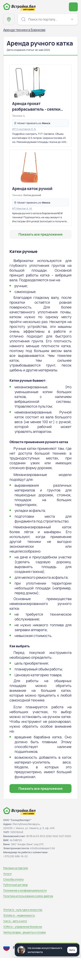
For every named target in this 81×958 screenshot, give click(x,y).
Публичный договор (15, 884)
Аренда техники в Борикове (24, 30)
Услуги (7, 873)
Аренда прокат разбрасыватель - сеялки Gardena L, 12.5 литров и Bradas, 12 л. (36, 106)
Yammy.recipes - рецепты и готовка (24, 932)
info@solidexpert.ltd (42, 848)
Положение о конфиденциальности (25, 890)
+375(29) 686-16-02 (15, 856)
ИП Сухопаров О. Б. (24, 129)
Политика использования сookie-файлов (28, 896)
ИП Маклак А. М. (22, 208)
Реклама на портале (15, 868)
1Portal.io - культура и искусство (22, 909)
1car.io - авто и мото (15, 921)
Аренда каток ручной (32, 188)
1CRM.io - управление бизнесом (22, 926)
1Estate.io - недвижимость (19, 915)
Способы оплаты (13, 879)
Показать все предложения (41, 234)
